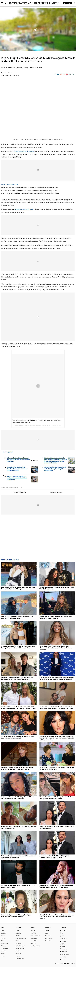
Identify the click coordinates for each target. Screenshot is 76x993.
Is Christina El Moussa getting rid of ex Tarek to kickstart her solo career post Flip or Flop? (29, 216)
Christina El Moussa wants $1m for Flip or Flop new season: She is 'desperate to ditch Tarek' (30, 213)
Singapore (47, 961)
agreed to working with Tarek (24, 235)
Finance (18, 966)
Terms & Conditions (35, 961)
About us (33, 956)
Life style (3, 976)
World (2, 956)
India (46, 959)
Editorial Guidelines (56, 518)
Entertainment (4, 974)
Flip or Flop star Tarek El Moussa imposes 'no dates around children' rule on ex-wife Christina (30, 219)
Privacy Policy (34, 964)
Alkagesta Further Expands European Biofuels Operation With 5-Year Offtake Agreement (18, 485)
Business (3, 964)
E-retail (17, 956)
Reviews (3, 982)
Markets (3, 961)
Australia (47, 956)
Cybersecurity (19, 969)
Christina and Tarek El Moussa (24, 177)
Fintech (17, 982)
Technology (3, 971)
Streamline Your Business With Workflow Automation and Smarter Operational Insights (17, 494)
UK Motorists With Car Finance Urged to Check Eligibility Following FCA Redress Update (55, 494)
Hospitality (18, 959)
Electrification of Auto (21, 964)
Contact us (33, 959)
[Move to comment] (73, 74)
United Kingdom (49, 964)
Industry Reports (20, 984)
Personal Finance (5, 969)
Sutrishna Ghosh (7, 73)
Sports (2, 979)
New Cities (18, 979)
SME (2, 966)
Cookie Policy (34, 966)
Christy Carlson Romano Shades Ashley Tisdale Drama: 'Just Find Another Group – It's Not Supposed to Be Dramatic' (56, 942)
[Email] (70, 74)
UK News (3, 959)
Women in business (20, 974)
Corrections (33, 969)
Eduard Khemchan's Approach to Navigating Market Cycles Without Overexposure (17, 503)
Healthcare (18, 961)
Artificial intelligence (20, 971)
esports (17, 976)
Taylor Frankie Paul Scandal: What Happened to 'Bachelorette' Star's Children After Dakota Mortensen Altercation (55, 673)
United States (48, 966)
